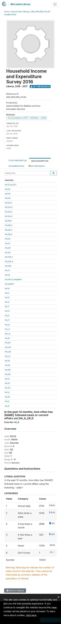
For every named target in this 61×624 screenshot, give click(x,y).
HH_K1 (7, 338)
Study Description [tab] (18, 161)
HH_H (7, 315)
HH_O (7, 379)
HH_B (7, 288)
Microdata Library (21, 4)
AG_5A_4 (8, 216)
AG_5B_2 (8, 225)
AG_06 (7, 239)
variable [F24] (10, 15)
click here (31, 615)
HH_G (7, 311)
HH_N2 (8, 370)
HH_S (7, 401)
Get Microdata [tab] (37, 166)
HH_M (7, 361)
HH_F (7, 306)
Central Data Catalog (20, 12)
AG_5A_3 (8, 212)
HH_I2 (7, 324)
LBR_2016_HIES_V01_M (40, 12)
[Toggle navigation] (55, 4)
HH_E (7, 302)
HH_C (7, 293)
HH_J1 (7, 329)
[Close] (58, 597)
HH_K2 (7, 342)
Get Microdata (40, 86)
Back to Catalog (15, 590)
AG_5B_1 (8, 221)
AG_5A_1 (8, 203)
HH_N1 (7, 365)
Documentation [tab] (16, 166)
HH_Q (7, 392)
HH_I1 (7, 320)
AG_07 (7, 243)
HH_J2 (7, 334)
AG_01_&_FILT (10, 184)
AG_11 (7, 270)
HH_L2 (7, 356)
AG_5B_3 (8, 230)
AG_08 (7, 248)
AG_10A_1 (9, 257)
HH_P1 (7, 383)
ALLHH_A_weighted (13, 279)
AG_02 (7, 189)
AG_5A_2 (9, 207)
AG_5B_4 (8, 234)
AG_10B (8, 266)
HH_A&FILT (9, 284)
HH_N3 (8, 374)
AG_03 (7, 194)
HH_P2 (7, 388)
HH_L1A (8, 347)
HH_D (7, 297)
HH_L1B (8, 351)
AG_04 (7, 198)
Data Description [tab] (39, 161)
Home (6, 12)
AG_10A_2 (9, 261)
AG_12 (7, 275)
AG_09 (7, 252)
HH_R (7, 406)
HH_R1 (7, 397)
